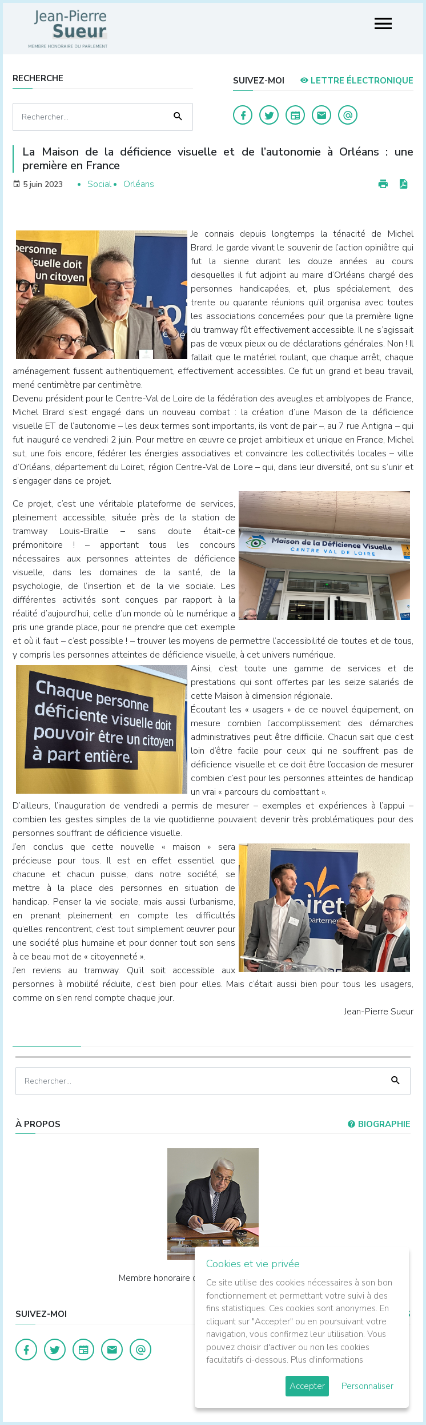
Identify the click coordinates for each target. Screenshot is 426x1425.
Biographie (379, 1124)
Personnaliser (367, 1386)
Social (99, 184)
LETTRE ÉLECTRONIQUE (356, 80)
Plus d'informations (327, 1360)
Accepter (307, 1386)
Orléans (138, 184)
